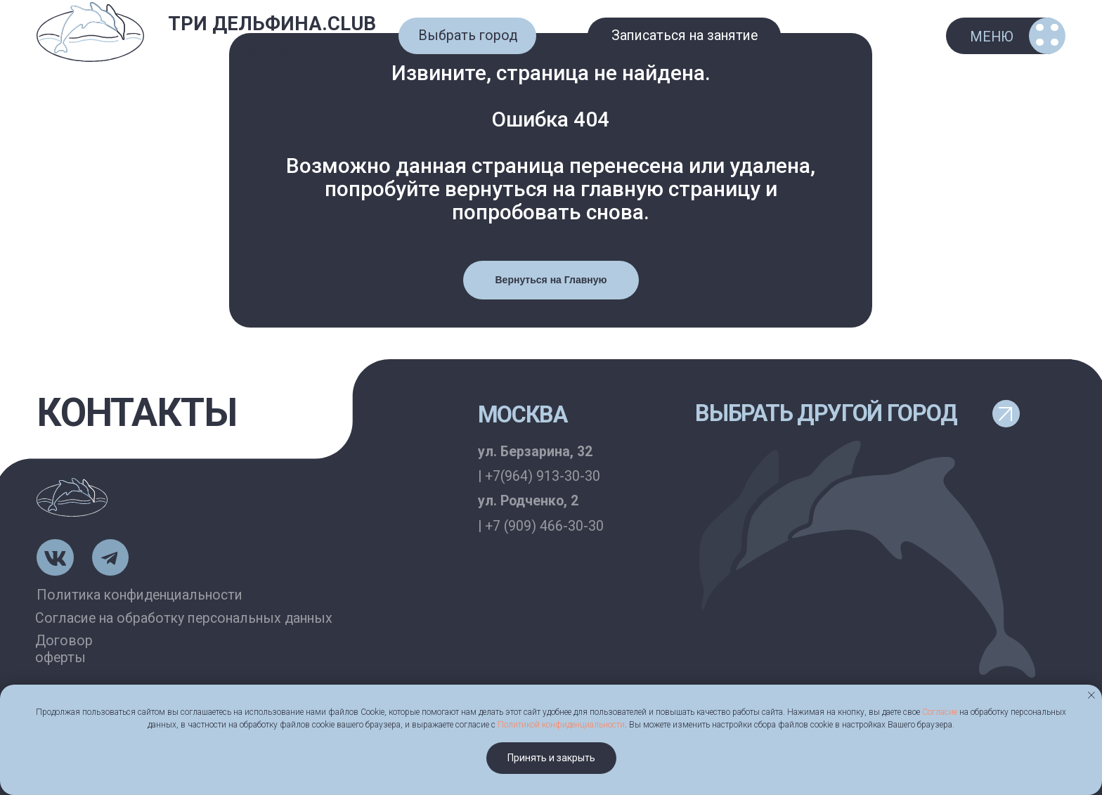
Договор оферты (64, 649)
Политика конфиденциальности (139, 595)
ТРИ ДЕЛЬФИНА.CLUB (272, 24)
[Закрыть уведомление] (1091, 695)
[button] (467, 36)
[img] (90, 32)
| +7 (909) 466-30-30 (541, 526)
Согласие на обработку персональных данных (183, 618)
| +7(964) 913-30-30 (539, 476)
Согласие (939, 712)
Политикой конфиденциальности (561, 725)
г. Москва (262, 51)
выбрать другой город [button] (826, 413)
